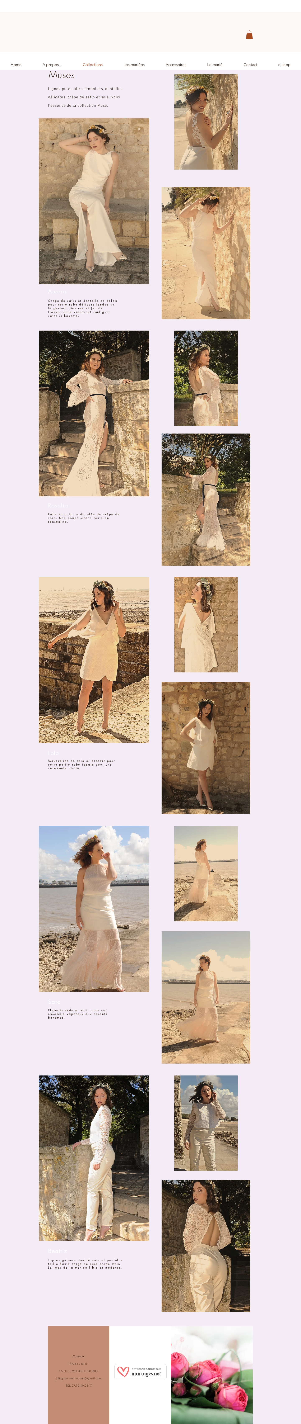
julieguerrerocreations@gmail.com (78, 1378)
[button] (249, 34)
